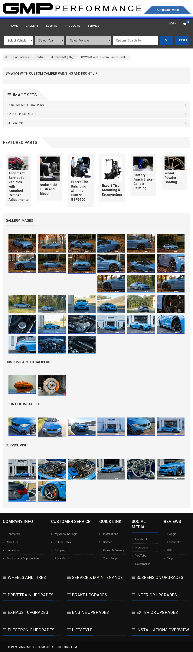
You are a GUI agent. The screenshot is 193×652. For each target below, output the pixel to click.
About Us (10, 542)
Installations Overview (160, 630)
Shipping (58, 550)
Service (105, 542)
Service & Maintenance (95, 577)
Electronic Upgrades (28, 630)
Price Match (60, 558)
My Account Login (64, 534)
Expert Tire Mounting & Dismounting (112, 190)
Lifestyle (80, 630)
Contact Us (12, 534)
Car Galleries (21, 57)
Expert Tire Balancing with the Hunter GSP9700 (79, 190)
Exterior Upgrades (155, 612)
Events (51, 25)
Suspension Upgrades (157, 577)
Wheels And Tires (24, 577)
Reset (183, 40)
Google (170, 534)
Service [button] (94, 25)
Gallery (31, 25)
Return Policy (61, 542)
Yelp (168, 558)
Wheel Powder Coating (171, 177)
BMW (40, 57)
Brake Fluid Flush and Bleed (48, 189)
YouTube (139, 555)
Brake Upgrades (87, 595)
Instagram (140, 547)
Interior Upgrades (154, 595)
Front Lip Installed (97, 114)
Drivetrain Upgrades (28, 595)
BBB (168, 550)
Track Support (109, 558)
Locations (11, 550)
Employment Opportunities (21, 558)
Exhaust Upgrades (25, 612)
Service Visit (97, 123)
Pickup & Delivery (111, 550)
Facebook (140, 539)
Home (14, 25)
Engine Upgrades (88, 612)
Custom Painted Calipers (97, 105)
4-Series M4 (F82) (62, 57)
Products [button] (72, 25)
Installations (108, 534)
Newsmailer (141, 564)
